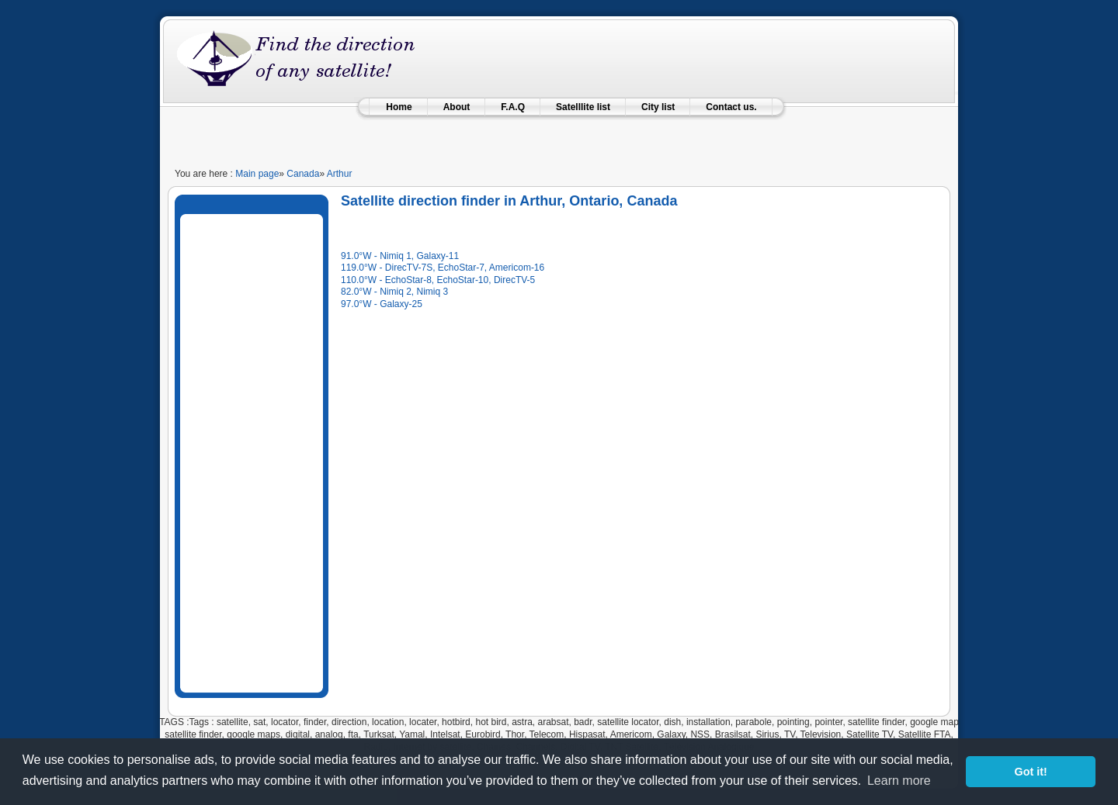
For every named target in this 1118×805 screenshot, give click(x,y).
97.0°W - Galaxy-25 (381, 304)
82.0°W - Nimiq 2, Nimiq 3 (394, 291)
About (456, 107)
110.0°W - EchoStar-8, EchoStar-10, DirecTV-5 (438, 280)
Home (398, 107)
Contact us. (731, 107)
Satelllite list (583, 107)
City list (658, 107)
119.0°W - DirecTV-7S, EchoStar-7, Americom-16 (442, 267)
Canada (302, 173)
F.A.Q (513, 107)
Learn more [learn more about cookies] (899, 780)
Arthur (339, 173)
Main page (257, 173)
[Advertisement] (559, 135)
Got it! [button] (1031, 771)
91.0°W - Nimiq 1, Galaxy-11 (400, 255)
